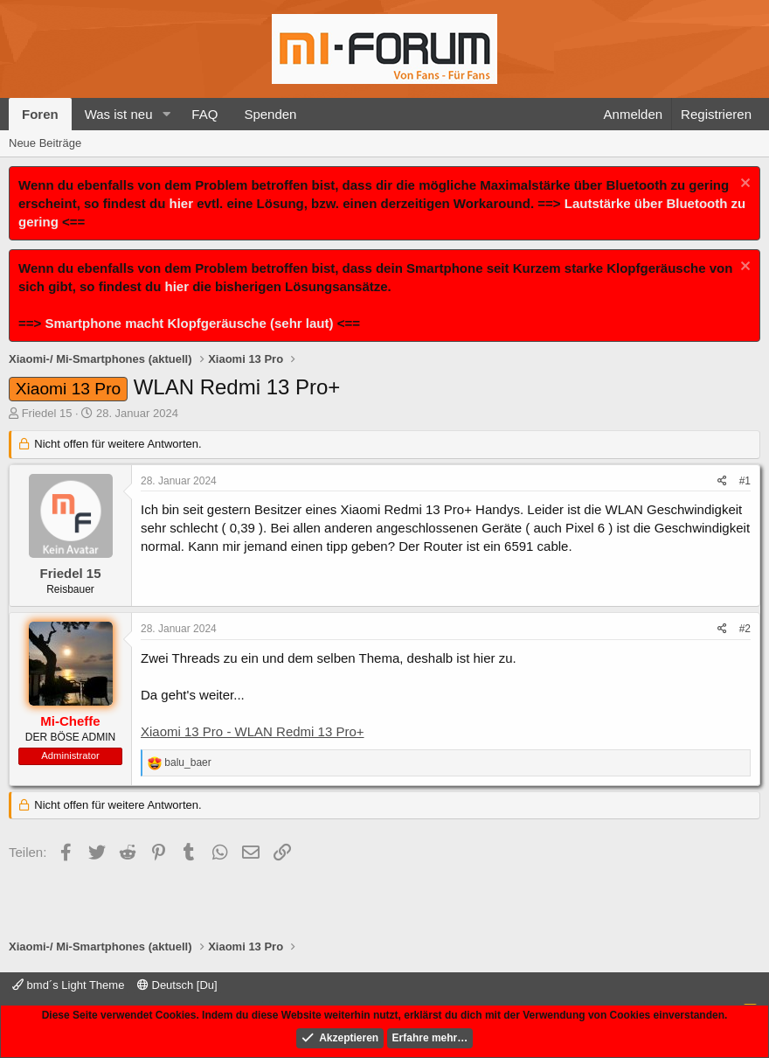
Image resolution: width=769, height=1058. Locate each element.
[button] (166, 114)
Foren (40, 114)
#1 (745, 481)
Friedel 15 (47, 413)
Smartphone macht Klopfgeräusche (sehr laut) (189, 323)
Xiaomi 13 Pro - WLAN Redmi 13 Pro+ (252, 731)
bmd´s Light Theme (68, 985)
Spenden (270, 114)
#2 (745, 629)
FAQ (204, 114)
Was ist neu (119, 114)
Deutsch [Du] (177, 985)
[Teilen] (722, 481)
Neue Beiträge (45, 143)
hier (182, 203)
